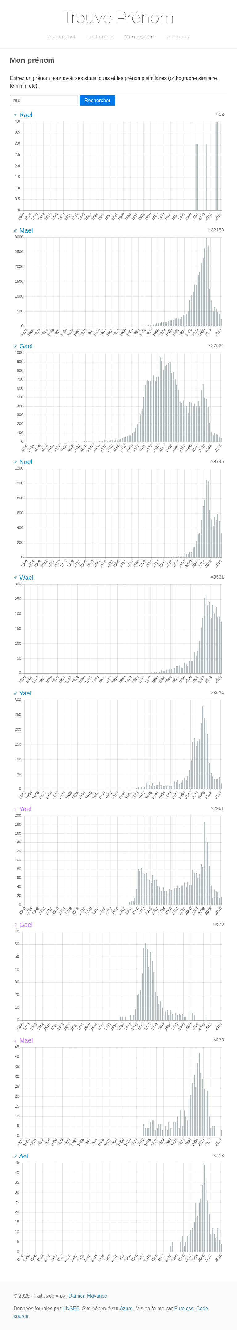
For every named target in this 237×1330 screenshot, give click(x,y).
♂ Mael (23, 230)
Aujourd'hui (61, 37)
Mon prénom (140, 37)
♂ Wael (23, 577)
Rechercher (97, 100)
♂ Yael (22, 693)
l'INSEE (70, 1308)
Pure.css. (184, 1308)
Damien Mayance (88, 1295)
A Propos (178, 37)
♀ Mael (23, 1040)
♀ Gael (23, 924)
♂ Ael (20, 1156)
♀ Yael (22, 809)
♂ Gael (23, 346)
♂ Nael (22, 461)
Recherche (100, 37)
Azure (126, 1308)
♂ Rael (22, 114)
